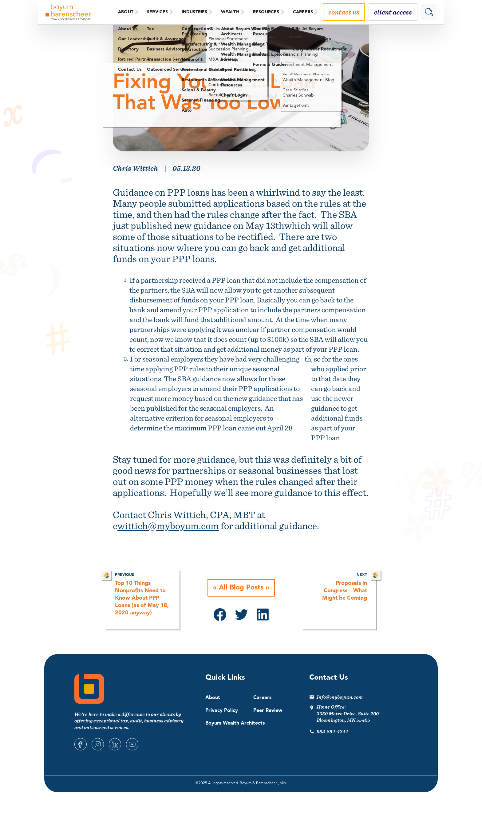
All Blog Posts (241, 588)
